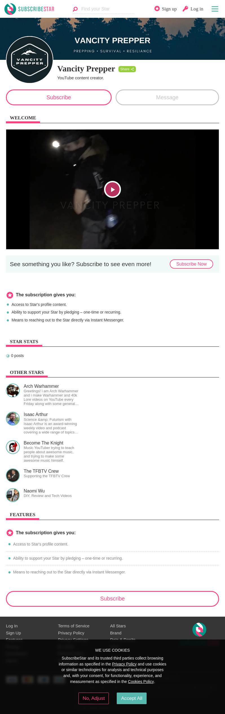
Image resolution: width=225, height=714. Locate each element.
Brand (116, 632)
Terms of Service (73, 625)
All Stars (118, 625)
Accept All (131, 698)
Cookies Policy (141, 681)
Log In (12, 625)
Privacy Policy (71, 632)
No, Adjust (94, 698)
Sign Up (13, 632)
